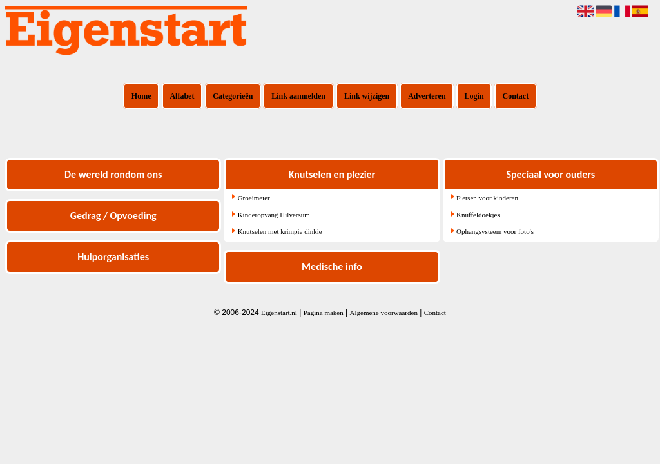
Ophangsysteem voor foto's (495, 231)
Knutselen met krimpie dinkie (280, 231)
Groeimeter (254, 198)
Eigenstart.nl (279, 312)
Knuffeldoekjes (478, 214)
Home (141, 96)
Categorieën (233, 96)
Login (474, 96)
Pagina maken (324, 312)
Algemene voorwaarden (384, 312)
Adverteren (426, 96)
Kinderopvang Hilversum (274, 214)
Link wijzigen (366, 96)
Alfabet (182, 96)
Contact (516, 96)
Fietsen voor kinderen (487, 198)
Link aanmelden (298, 96)
